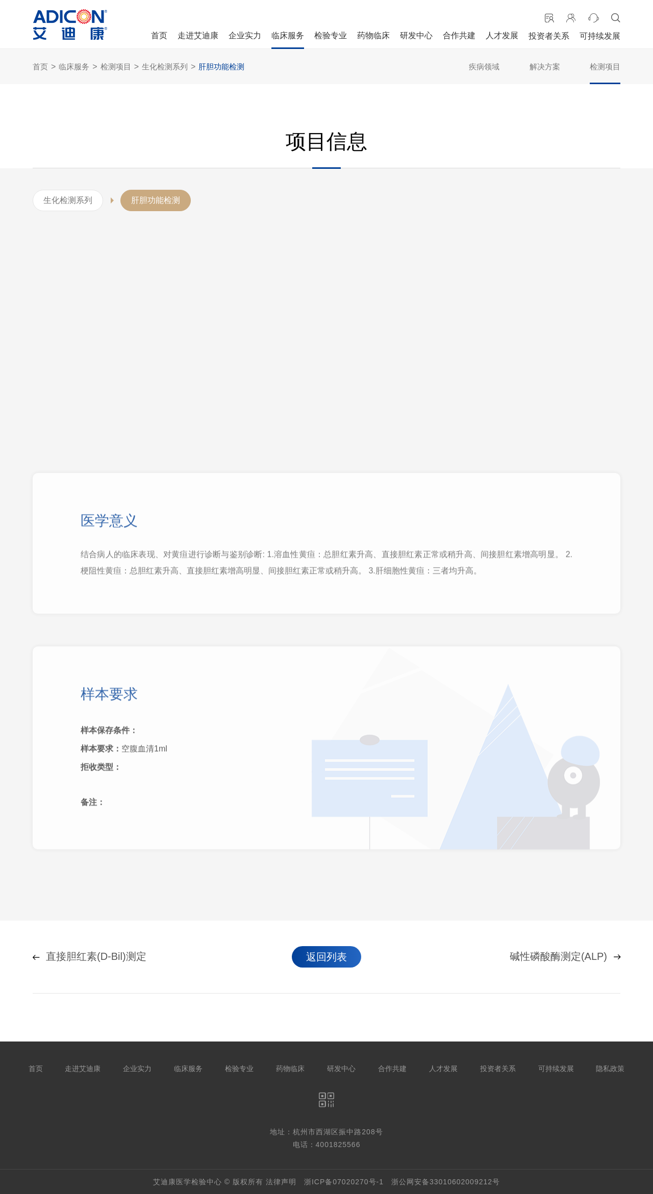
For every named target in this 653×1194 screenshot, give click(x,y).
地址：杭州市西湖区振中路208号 (326, 1132)
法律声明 (281, 1182)
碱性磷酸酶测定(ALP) (565, 956)
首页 (159, 35)
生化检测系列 (165, 66)
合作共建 (459, 35)
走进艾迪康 (198, 35)
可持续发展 (600, 36)
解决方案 (545, 66)
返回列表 (326, 956)
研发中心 (416, 35)
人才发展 (502, 35)
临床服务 (287, 35)
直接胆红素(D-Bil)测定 (89, 956)
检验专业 (330, 35)
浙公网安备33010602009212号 (445, 1182)
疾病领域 (484, 66)
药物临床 (373, 35)
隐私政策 (610, 1068)
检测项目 (116, 66)
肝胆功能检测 (221, 66)
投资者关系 (549, 36)
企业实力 (245, 35)
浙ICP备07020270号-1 (344, 1182)
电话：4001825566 (327, 1144)
